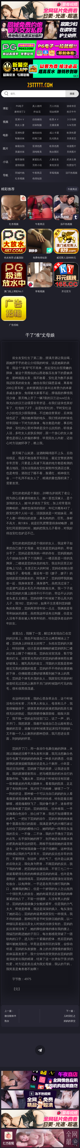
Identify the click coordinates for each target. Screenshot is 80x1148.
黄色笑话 (54, 165)
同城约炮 (19, 172)
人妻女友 (54, 159)
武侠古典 (71, 159)
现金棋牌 (54, 111)
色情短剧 (37, 178)
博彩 (5, 108)
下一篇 (69, 1016)
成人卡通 (54, 132)
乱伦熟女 (54, 138)
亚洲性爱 (19, 132)
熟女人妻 (19, 125)
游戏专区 (71, 106)
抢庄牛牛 (71, 111)
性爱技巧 (71, 165)
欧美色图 (54, 146)
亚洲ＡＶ (19, 119)
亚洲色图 (37, 146)
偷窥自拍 (19, 146)
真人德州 (37, 106)
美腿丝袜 (19, 151)
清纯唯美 (37, 151)
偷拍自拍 (37, 132)
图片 (5, 148)
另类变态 (71, 138)
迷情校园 (19, 165)
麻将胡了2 (19, 111)
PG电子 (20, 106)
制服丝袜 (19, 138)
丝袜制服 (37, 125)
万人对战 (54, 106)
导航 (5, 175)
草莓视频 (54, 172)
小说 (5, 162)
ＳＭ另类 (71, 125)
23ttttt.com (40, 85)
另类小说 (37, 165)
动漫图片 (71, 146)
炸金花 (37, 111)
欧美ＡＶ (54, 119)
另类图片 (71, 151)
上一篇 (11, 1016)
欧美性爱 (71, 132)
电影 (5, 135)
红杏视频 (19, 178)
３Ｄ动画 (71, 119)
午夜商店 (37, 172)
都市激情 (19, 159)
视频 (5, 122)
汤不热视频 (71, 172)
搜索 (72, 93)
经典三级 (37, 138)
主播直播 (54, 125)
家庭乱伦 (37, 159)
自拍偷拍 (37, 119)
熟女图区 (54, 151)
